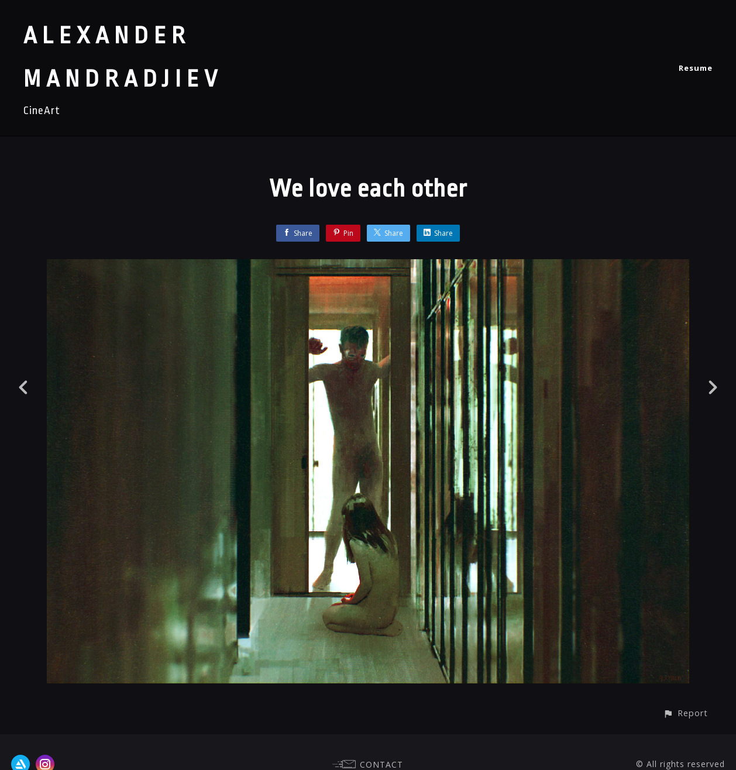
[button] (685, 713)
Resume (696, 68)
